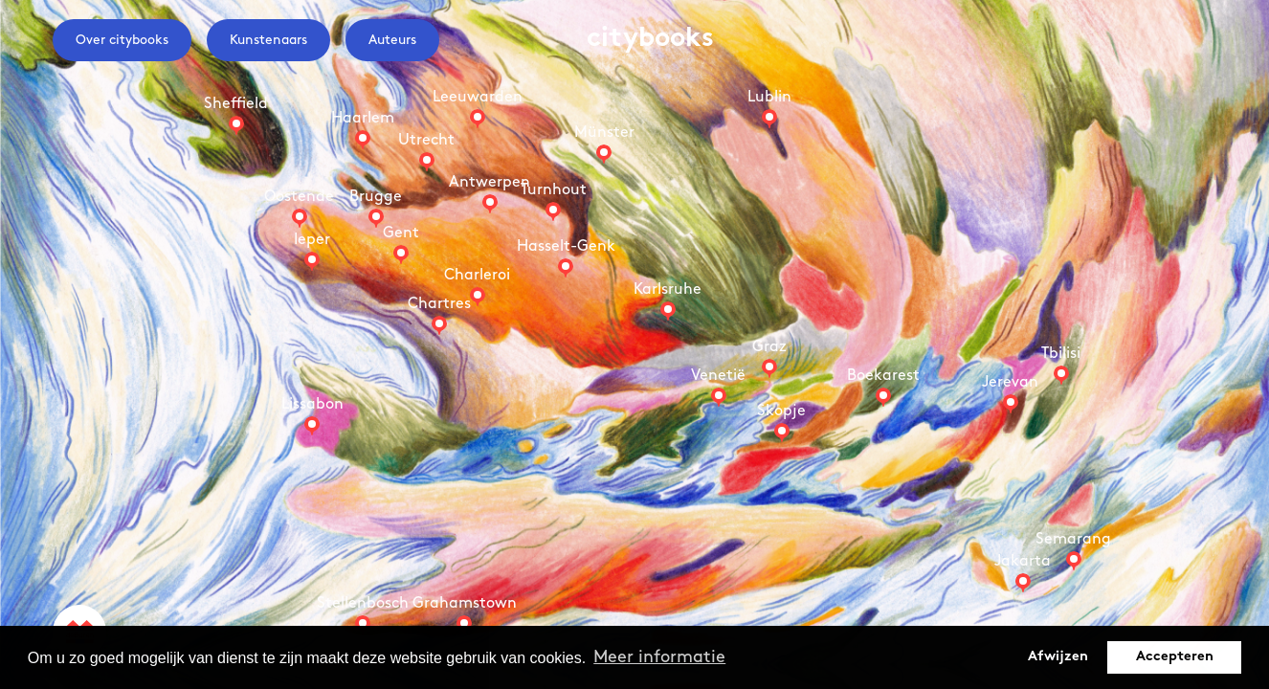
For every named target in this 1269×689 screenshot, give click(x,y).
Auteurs (392, 39)
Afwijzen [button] (1058, 657)
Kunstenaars (268, 39)
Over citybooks (122, 39)
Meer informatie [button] (659, 657)
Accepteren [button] (1174, 657)
